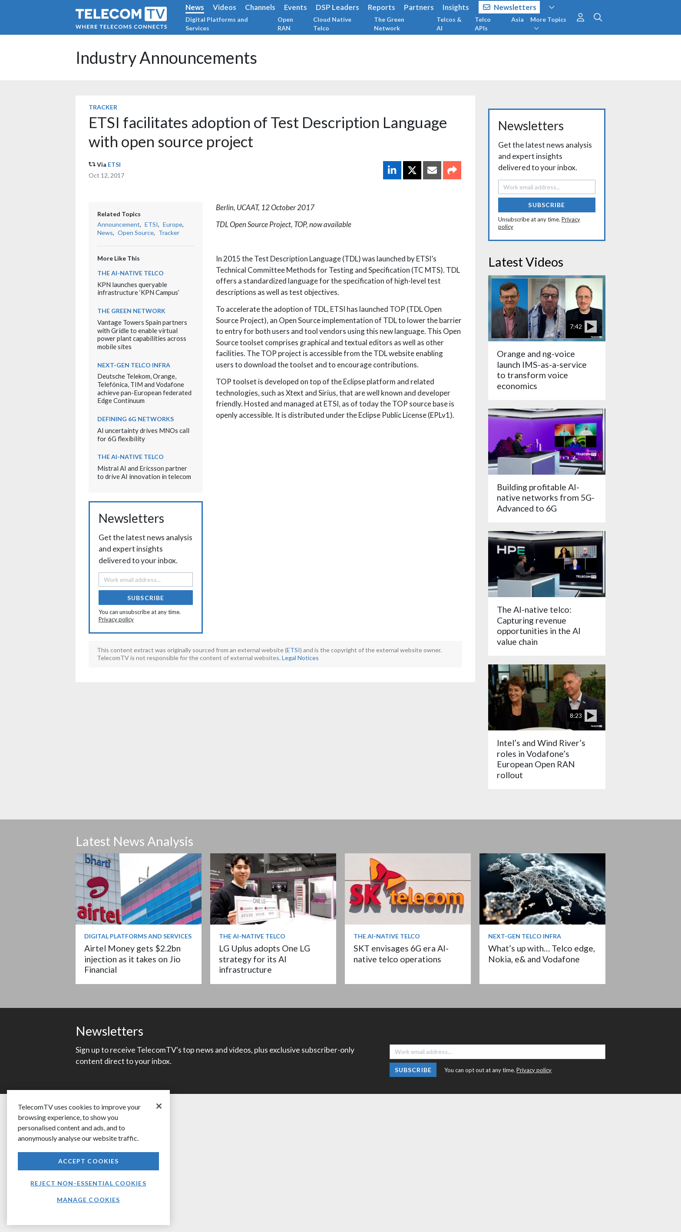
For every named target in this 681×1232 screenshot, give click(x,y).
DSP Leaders (337, 7)
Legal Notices (300, 657)
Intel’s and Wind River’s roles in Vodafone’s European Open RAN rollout (541, 758)
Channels (260, 7)
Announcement (118, 224)
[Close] (159, 1106)
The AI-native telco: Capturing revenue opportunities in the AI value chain (539, 625)
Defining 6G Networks (135, 419)
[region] (88, 1157)
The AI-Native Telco (130, 273)
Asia (517, 19)
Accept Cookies (88, 1161)
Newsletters (509, 7)
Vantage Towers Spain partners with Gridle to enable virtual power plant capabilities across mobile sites (142, 334)
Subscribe (145, 597)
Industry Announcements (166, 57)
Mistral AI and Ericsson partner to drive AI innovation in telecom (144, 472)
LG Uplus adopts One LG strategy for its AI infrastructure (264, 958)
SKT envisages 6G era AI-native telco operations (401, 953)
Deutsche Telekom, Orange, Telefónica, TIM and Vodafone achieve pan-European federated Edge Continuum (144, 388)
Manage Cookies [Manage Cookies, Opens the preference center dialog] (88, 1199)
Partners (419, 7)
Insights (456, 7)
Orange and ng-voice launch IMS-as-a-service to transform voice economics (542, 369)
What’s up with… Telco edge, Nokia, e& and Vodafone (541, 953)
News (194, 7)
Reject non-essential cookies (88, 1183)
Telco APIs (483, 24)
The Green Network (389, 24)
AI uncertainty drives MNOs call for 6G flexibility (143, 434)
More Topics (548, 23)
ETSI (114, 164)
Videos (224, 7)
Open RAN (285, 24)
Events (295, 7)
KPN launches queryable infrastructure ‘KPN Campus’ (138, 289)
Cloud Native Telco (332, 24)
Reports (381, 7)
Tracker (103, 107)
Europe (172, 224)
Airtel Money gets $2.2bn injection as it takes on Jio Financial (132, 958)
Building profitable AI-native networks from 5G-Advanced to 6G (546, 497)
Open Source (136, 232)
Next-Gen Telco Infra (133, 365)
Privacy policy (116, 619)
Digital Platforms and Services (216, 24)
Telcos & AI (449, 24)
